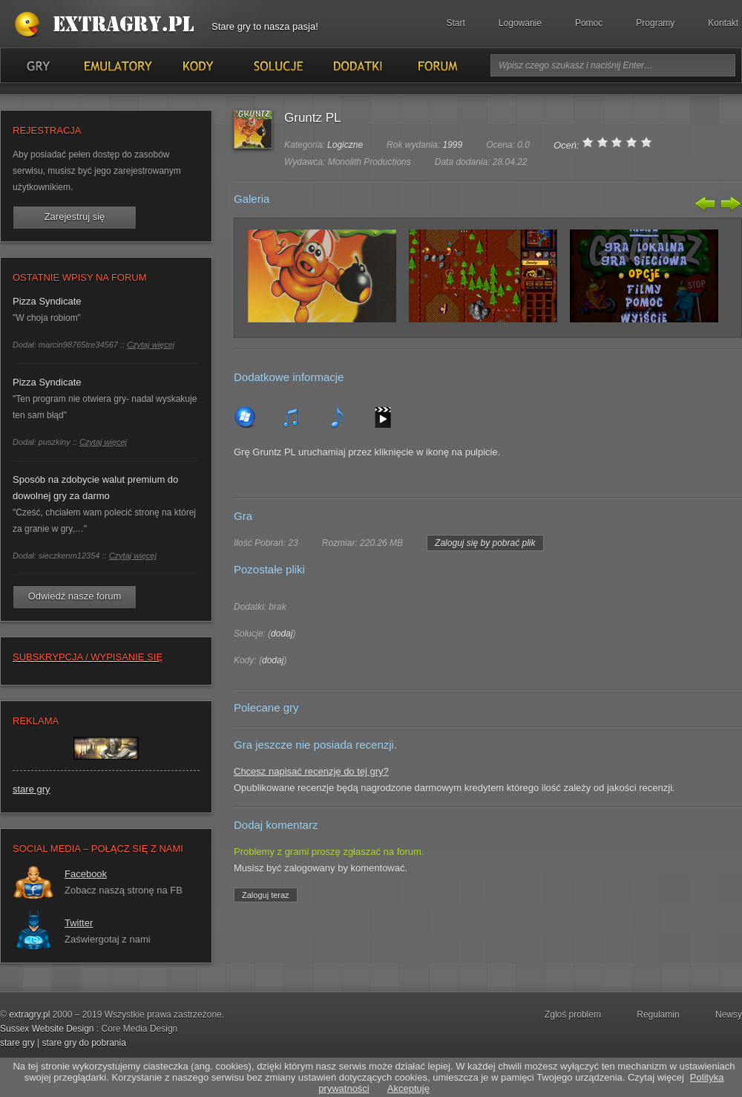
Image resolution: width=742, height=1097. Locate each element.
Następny (729, 203)
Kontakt (723, 23)
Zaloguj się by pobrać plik (485, 543)
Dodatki (357, 65)
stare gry (31, 789)
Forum (436, 65)
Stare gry (107, 25)
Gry (38, 65)
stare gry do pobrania (83, 1043)
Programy (655, 23)
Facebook (86, 873)
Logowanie (520, 23)
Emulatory (117, 65)
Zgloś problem (573, 1014)
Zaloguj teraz (265, 895)
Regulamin (658, 1014)
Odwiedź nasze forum (75, 596)
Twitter (79, 922)
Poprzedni (706, 203)
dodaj (281, 633)
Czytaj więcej (150, 344)
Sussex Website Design (47, 1028)
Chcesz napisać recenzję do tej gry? (311, 771)
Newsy (728, 1014)
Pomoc (589, 23)
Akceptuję (408, 1088)
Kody (197, 65)
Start (456, 23)
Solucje (277, 65)
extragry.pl (29, 1014)
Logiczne (345, 145)
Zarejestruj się (75, 216)
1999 (452, 145)
